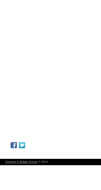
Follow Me (22, 145)
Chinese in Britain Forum (21, 161)
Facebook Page (14, 145)
